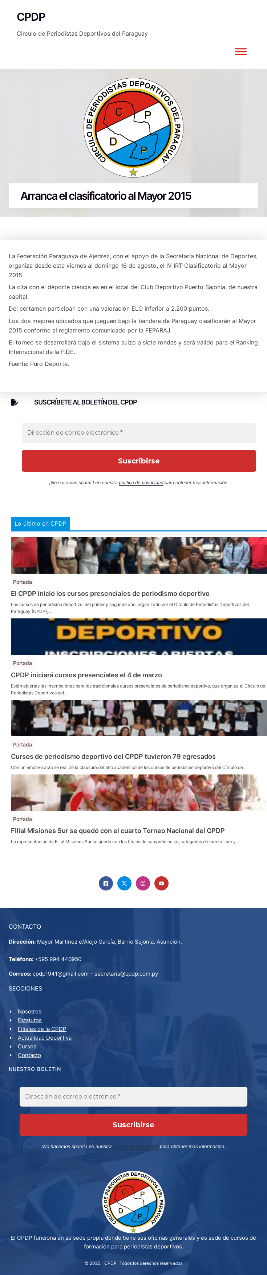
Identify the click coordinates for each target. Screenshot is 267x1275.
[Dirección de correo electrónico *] (139, 433)
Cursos (27, 1046)
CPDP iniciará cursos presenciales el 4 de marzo (86, 675)
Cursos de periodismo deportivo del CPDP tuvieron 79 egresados (113, 756)
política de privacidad (141, 482)
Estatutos (30, 1020)
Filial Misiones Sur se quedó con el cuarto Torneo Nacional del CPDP (118, 830)
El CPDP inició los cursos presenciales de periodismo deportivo (110, 593)
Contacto (29, 1055)
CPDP (110, 1263)
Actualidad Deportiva (45, 1037)
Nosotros (29, 1011)
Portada (22, 582)
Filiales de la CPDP (42, 1028)
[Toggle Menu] (241, 51)
